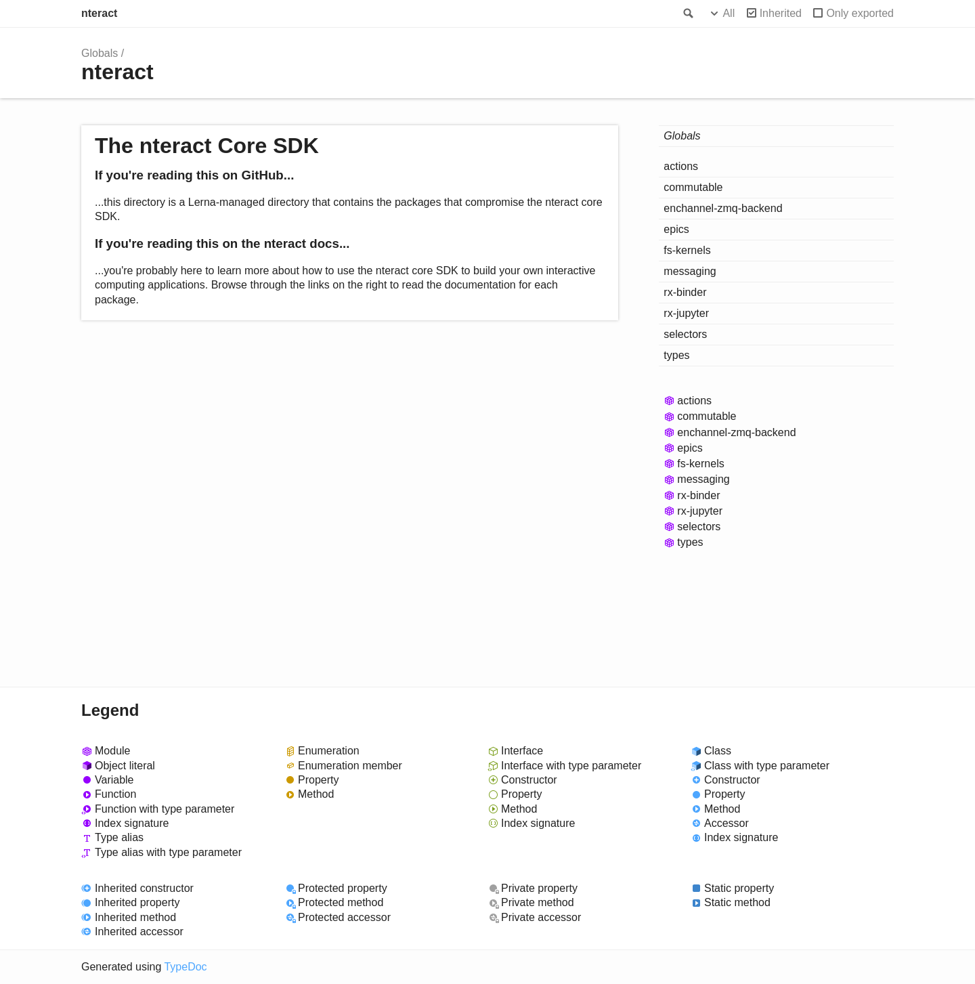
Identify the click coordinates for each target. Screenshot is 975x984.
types (676, 355)
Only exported (860, 13)
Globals (99, 53)
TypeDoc (185, 966)
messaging (690, 271)
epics (676, 229)
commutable (693, 187)
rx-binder (685, 292)
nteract (99, 13)
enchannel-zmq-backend (723, 208)
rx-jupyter (686, 313)
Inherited (781, 13)
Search (687, 13)
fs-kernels (687, 250)
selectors (685, 334)
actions (681, 166)
